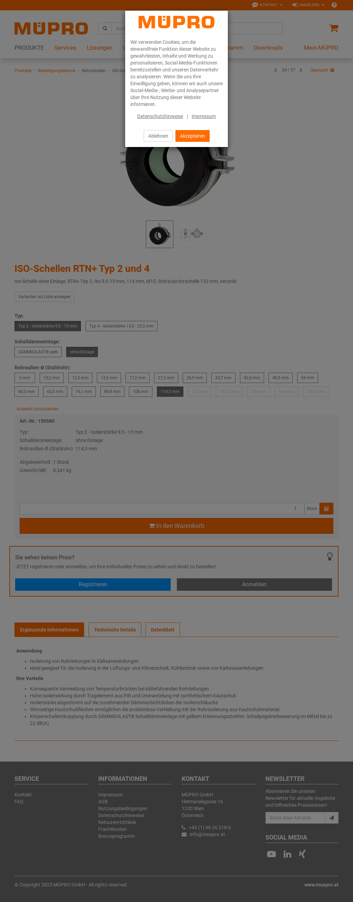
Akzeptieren (192, 136)
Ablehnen (158, 136)
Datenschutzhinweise (160, 116)
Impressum (204, 116)
